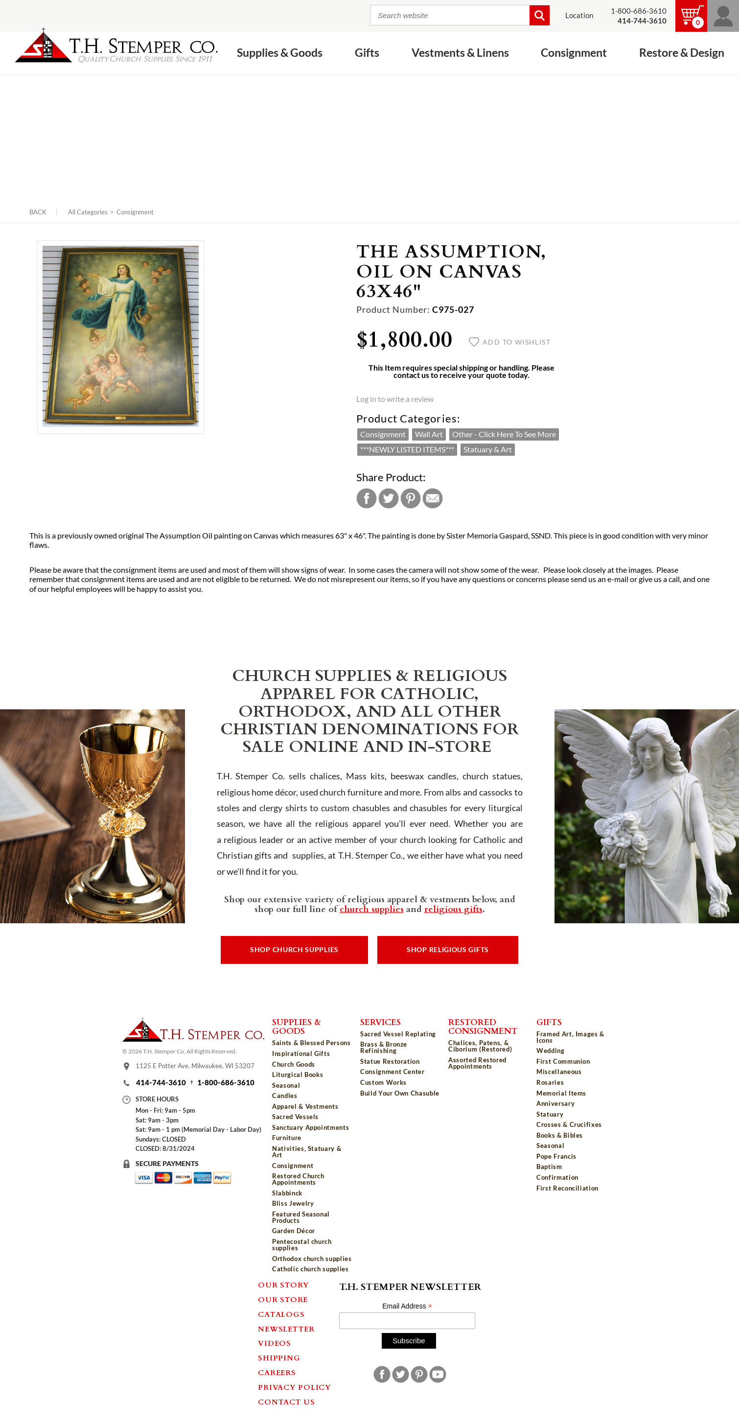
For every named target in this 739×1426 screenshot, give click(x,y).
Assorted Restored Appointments (477, 1063)
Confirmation (557, 1177)
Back (37, 212)
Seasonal (286, 1085)
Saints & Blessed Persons (311, 1042)
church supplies (372, 908)
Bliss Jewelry (293, 1203)
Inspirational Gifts (301, 1053)
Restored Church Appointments (298, 1179)
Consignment (574, 52)
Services (380, 1022)
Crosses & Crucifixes (569, 1124)
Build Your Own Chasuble (399, 1093)
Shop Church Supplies (294, 950)
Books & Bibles (559, 1135)
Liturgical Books (297, 1074)
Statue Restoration (390, 1061)
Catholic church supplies (310, 1268)
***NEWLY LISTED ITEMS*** (407, 449)
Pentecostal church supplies (302, 1244)
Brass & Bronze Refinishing (383, 1047)
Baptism (549, 1166)
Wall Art (429, 434)
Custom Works (383, 1082)
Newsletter (286, 1328)
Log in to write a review (395, 399)
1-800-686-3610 (639, 11)
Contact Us (286, 1401)
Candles (285, 1095)
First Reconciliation (567, 1188)
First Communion (563, 1061)
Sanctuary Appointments (310, 1127)
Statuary (549, 1114)
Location (579, 15)
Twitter (388, 498)
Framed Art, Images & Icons (570, 1037)
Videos (274, 1342)
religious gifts (453, 908)
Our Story (283, 1284)
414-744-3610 (161, 1082)
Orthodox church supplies (312, 1258)
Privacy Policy (294, 1386)
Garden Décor (293, 1230)
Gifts (367, 52)
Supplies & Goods (280, 52)
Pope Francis (556, 1156)
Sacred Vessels (295, 1116)
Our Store (283, 1299)
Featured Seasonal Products (301, 1217)
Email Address (407, 1306)
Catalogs (281, 1314)
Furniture (286, 1137)
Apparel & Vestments (305, 1106)
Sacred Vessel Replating (398, 1033)
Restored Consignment (483, 1026)
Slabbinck (287, 1193)
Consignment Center (392, 1071)
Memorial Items (561, 1093)
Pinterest (410, 498)
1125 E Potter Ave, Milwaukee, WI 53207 (195, 1065)
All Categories (88, 212)
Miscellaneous (558, 1071)
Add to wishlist (510, 342)
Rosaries (550, 1082)
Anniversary (555, 1103)
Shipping (279, 1357)
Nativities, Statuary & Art (306, 1151)
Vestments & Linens (460, 52)
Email (432, 498)
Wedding (550, 1050)
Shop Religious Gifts (448, 950)
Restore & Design (681, 52)
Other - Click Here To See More (504, 434)
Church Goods (293, 1064)
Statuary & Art (487, 449)
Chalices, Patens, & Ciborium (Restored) (480, 1045)
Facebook (366, 498)
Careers (277, 1372)
